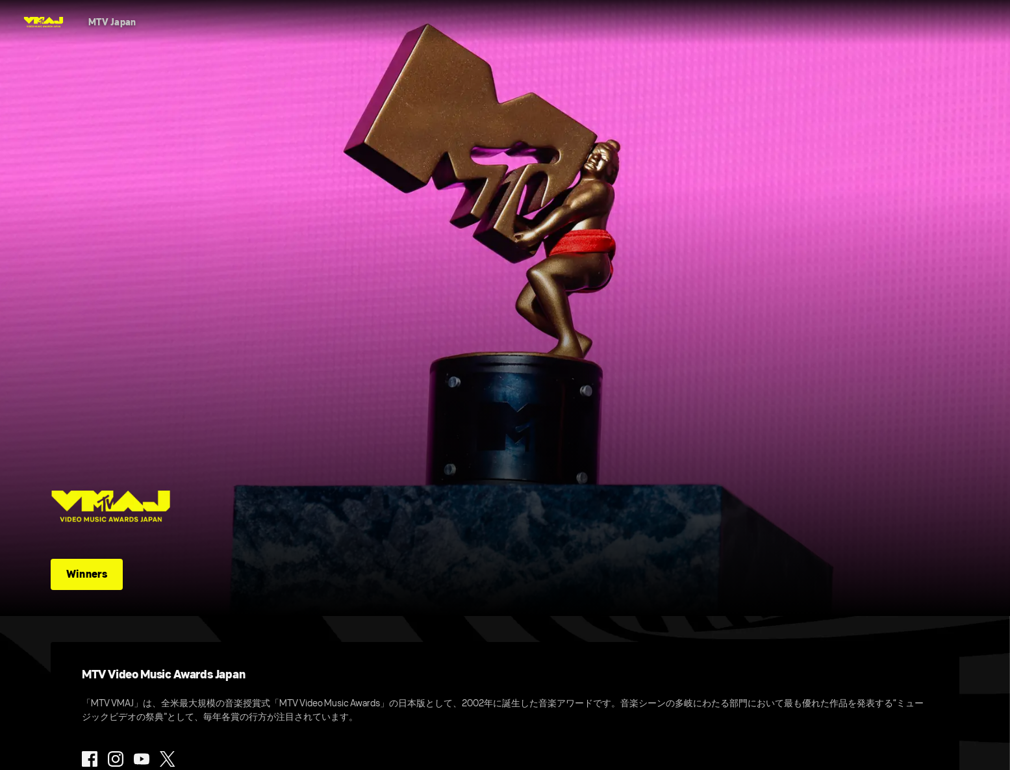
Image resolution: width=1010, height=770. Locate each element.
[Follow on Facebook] (89, 759)
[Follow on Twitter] (167, 759)
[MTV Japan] (112, 22)
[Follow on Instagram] (115, 759)
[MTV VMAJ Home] (43, 22)
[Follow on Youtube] (141, 759)
